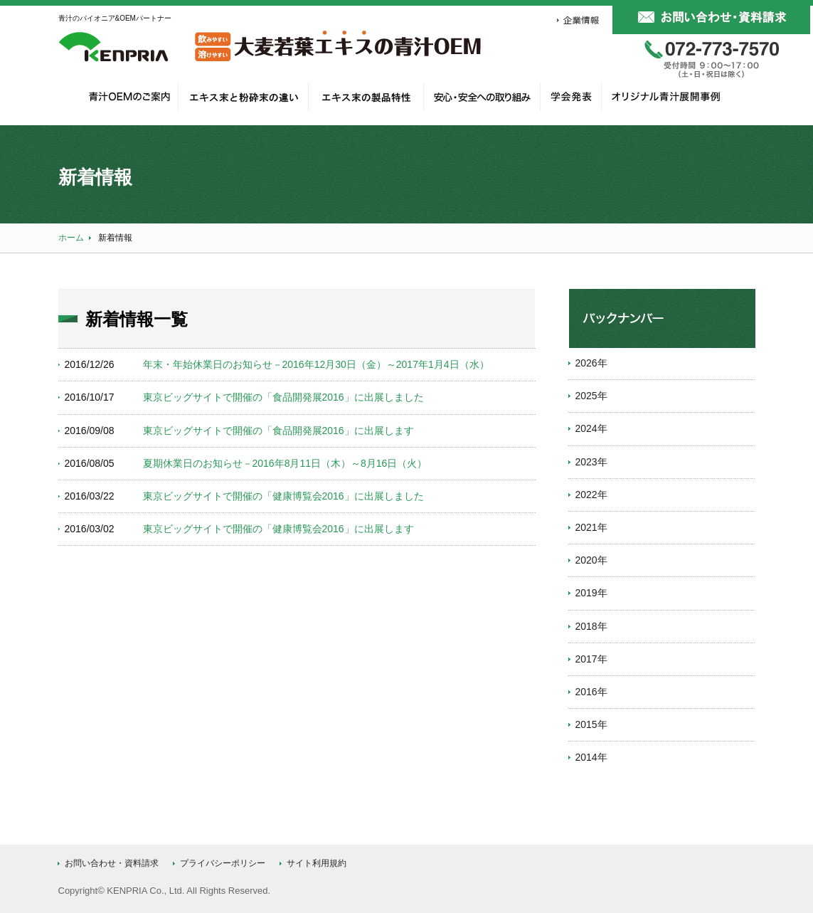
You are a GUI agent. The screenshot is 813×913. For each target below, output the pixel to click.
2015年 (591, 724)
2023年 (591, 462)
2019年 (591, 592)
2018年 (591, 626)
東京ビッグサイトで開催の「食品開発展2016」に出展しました (283, 397)
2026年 (591, 363)
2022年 (591, 494)
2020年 (591, 560)
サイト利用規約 (316, 863)
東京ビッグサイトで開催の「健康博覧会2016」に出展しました (283, 496)
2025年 (591, 395)
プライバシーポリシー (222, 863)
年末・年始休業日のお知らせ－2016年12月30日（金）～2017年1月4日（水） (316, 364)
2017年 (591, 659)
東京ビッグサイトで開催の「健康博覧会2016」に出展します (278, 528)
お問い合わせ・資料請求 (112, 863)
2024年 (591, 428)
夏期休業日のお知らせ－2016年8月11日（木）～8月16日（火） (285, 463)
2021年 (591, 527)
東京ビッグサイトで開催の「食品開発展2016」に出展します (278, 430)
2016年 (591, 691)
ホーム (71, 238)
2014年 (591, 757)
